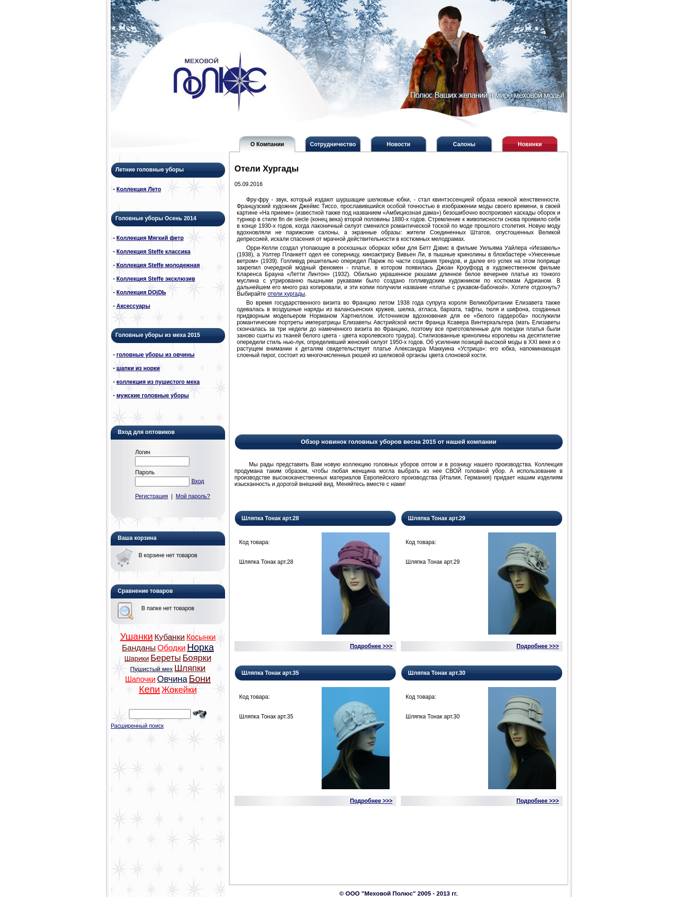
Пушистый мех (151, 669)
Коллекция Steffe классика (153, 251)
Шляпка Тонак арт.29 (436, 518)
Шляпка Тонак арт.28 (270, 518)
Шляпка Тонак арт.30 (436, 673)
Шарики (136, 658)
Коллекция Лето (138, 189)
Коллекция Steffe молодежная (158, 265)
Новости (398, 144)
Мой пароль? (193, 496)
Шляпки (190, 668)
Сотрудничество (333, 144)
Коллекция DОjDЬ (141, 292)
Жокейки (178, 690)
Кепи (149, 689)
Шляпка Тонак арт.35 (270, 673)
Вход (197, 481)
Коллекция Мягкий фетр (149, 238)
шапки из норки (138, 368)
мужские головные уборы (152, 395)
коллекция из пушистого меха (158, 382)
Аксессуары (133, 306)
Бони (200, 678)
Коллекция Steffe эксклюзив (155, 279)
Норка (200, 647)
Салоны (464, 144)
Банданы (139, 647)
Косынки (201, 637)
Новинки (530, 144)
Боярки (196, 658)
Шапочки (140, 679)
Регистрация (151, 496)
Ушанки (136, 636)
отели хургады (286, 294)
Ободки (172, 647)
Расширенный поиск (137, 726)
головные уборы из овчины (155, 354)
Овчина (172, 679)
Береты (166, 658)
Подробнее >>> (371, 646)
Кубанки (169, 637)
